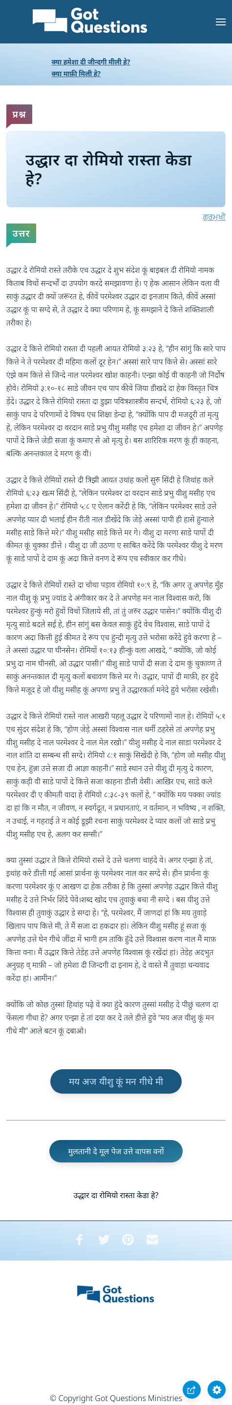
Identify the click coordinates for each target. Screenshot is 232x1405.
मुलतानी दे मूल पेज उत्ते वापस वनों (116, 1151)
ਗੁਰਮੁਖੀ (214, 216)
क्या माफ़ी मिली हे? (76, 73)
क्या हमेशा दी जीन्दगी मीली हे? (91, 61)
